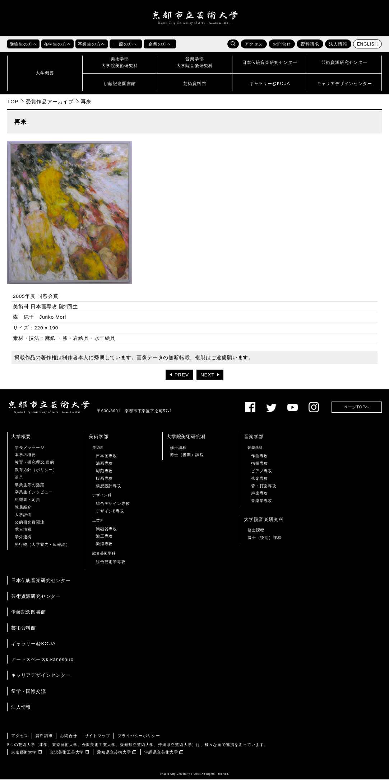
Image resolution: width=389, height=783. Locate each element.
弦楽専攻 (259, 481)
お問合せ (282, 47)
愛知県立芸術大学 (114, 755)
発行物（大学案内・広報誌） (42, 547)
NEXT (207, 378)
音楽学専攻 (261, 504)
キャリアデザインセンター (41, 678)
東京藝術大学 (24, 755)
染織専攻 (104, 547)
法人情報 (338, 47)
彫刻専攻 (104, 474)
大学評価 (23, 518)
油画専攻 (104, 467)
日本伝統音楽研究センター (41, 583)
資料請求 (310, 47)
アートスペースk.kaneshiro (42, 663)
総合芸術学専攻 (111, 565)
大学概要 (21, 440)
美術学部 (98, 440)
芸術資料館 (23, 631)
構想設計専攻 (108, 489)
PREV (182, 378)
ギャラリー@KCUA (33, 647)
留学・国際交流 (28, 694)
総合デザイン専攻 (113, 507)
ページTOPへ (357, 410)
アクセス (254, 47)
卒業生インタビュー (34, 495)
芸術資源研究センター (36, 599)
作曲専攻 (259, 459)
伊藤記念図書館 (28, 615)
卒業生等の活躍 (30, 488)
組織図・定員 (27, 503)
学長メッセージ (30, 451)
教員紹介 (23, 510)
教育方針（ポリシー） (36, 473)
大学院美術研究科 (186, 440)
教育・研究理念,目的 (34, 466)
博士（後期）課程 (187, 458)
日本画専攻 (106, 459)
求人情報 (23, 533)
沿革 (19, 480)
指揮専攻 (259, 467)
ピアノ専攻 (261, 474)
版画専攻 (104, 481)
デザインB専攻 (110, 514)
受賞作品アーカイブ (50, 105)
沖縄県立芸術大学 (161, 755)
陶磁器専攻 (106, 532)
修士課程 (178, 451)
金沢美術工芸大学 (67, 755)
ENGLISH (367, 47)
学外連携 (23, 540)
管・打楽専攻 (264, 489)
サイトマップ (97, 739)
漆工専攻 (104, 540)
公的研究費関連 (30, 525)
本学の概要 (25, 458)
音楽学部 (254, 440)
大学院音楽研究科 (263, 522)
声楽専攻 (259, 496)
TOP (13, 105)
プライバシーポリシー (138, 739)
